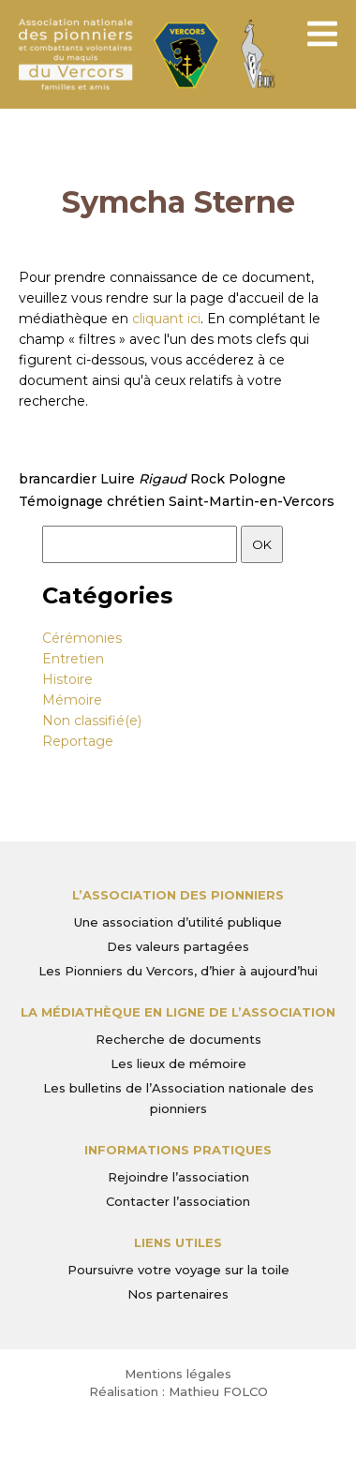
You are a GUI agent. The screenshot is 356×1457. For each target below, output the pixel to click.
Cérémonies (82, 638)
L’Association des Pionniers (178, 894)
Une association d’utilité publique (178, 921)
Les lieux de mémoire (178, 1063)
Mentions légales (178, 1373)
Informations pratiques (178, 1149)
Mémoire (72, 699)
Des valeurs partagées (178, 946)
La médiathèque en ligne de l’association (178, 1011)
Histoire (67, 679)
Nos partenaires (178, 1293)
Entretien (73, 658)
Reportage (77, 741)
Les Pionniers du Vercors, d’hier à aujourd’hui (178, 970)
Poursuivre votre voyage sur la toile (178, 1269)
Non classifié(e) (91, 720)
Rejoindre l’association (178, 1176)
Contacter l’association (178, 1201)
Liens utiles (178, 1242)
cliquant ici (166, 318)
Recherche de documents (178, 1039)
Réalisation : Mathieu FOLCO (178, 1391)
